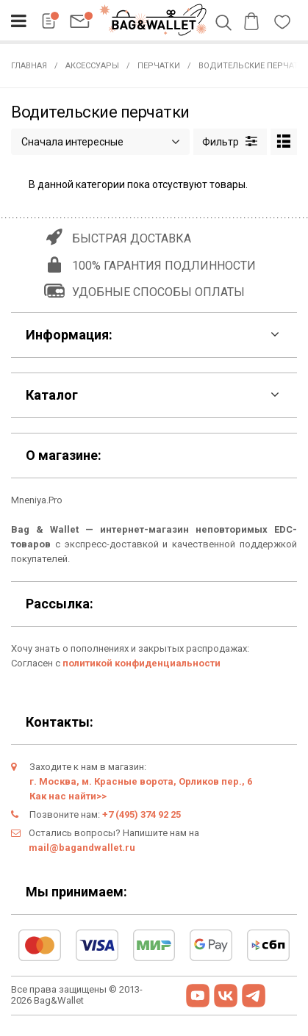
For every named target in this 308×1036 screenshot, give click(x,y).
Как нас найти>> (68, 796)
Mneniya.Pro (36, 500)
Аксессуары (92, 66)
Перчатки (158, 66)
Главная (29, 66)
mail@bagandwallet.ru (82, 847)
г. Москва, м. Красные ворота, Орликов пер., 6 (140, 781)
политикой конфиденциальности (141, 663)
